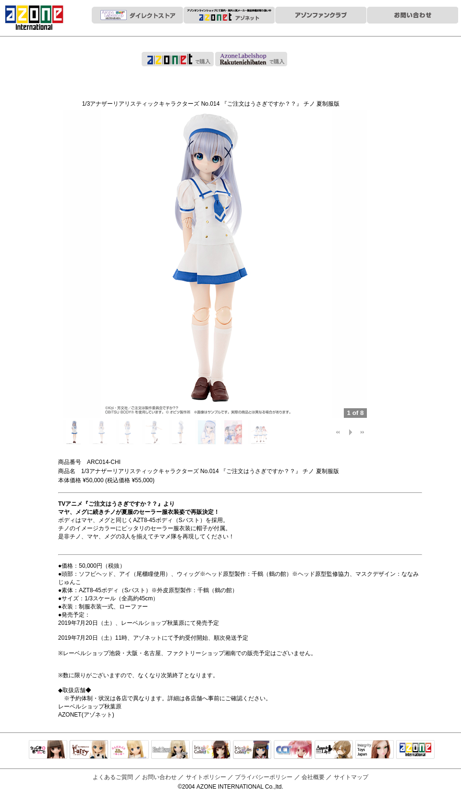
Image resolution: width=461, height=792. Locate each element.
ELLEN (252, 750)
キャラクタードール (293, 750)
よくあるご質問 (113, 777)
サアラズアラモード (129, 750)
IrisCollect (211, 750)
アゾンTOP (415, 750)
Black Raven (170, 750)
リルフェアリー (89, 750)
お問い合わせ (159, 777)
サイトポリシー (206, 777)
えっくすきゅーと (48, 750)
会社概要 (313, 777)
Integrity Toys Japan (374, 750)
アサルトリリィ (334, 750)
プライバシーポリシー (263, 777)
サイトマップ (351, 777)
